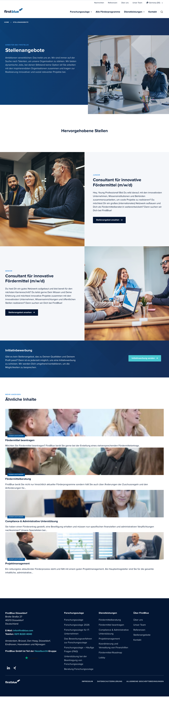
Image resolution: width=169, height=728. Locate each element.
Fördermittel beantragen (111, 624)
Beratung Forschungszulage (78, 669)
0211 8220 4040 (23, 634)
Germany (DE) (154, 3)
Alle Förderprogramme (108, 11)
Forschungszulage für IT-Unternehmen (77, 631)
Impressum (87, 681)
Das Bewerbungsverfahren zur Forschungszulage (78, 640)
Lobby (102, 657)
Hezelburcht (41, 651)
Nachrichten (99, 3)
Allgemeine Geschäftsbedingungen (145, 681)
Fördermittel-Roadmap (110, 652)
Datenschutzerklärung (109, 681)
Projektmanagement (109, 638)
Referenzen (112, 3)
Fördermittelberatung (110, 619)
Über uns (125, 3)
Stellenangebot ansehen (107, 220)
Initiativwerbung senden (143, 358)
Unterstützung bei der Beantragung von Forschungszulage (75, 660)
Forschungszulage (80, 11)
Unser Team (137, 3)
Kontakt (152, 11)
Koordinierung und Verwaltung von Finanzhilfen (113, 645)
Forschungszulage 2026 (77, 624)
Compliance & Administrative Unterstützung (114, 631)
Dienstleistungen (133, 11)
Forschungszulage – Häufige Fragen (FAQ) (79, 649)
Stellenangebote (142, 635)
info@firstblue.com (23, 630)
